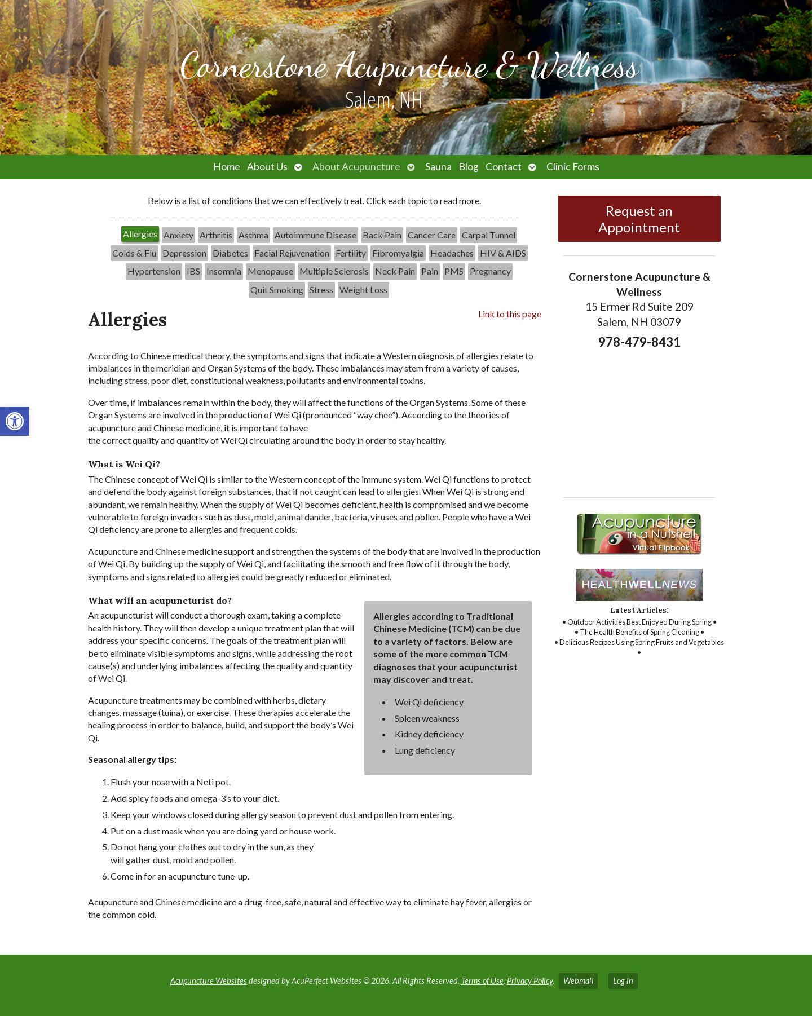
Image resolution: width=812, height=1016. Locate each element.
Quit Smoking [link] (276, 289)
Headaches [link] (452, 253)
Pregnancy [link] (490, 271)
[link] (14, 421)
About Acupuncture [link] (356, 167)
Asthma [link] (253, 234)
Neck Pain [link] (395, 271)
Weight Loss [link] (363, 289)
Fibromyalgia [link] (398, 253)
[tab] (140, 235)
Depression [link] (184, 253)
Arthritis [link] (216, 234)
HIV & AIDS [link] (503, 253)
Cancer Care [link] (432, 234)
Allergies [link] (140, 233)
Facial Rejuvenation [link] (291, 253)
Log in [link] (623, 981)
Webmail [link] (578, 981)
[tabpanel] (314, 619)
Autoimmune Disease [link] (315, 234)
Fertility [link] (351, 253)
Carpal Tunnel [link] (488, 234)
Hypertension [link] (153, 271)
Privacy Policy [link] (530, 981)
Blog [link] (468, 167)
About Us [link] (267, 167)
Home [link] (226, 167)
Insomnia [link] (223, 271)
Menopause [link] (270, 271)
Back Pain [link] (382, 234)
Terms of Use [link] (482, 981)
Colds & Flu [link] (134, 253)
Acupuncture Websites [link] (208, 981)
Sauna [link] (438, 167)
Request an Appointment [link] (639, 218)
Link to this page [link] (509, 313)
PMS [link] (454, 271)
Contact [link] (504, 167)
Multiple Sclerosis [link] (334, 271)
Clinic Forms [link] (572, 167)
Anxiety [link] (178, 234)
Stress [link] (321, 289)
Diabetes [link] (230, 253)
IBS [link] (193, 271)
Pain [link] (429, 271)
